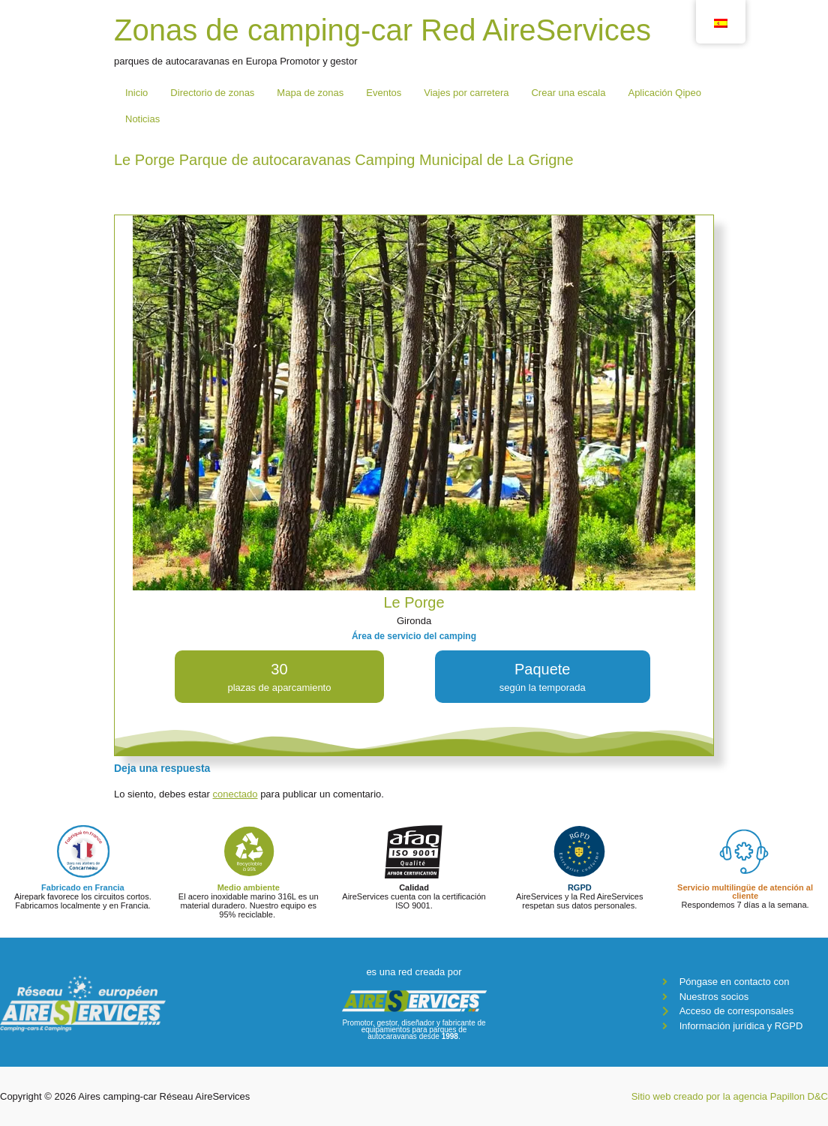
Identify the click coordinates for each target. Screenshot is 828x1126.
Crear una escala (568, 92)
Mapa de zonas (310, 92)
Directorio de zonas (212, 92)
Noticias (142, 119)
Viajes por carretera (466, 92)
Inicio (136, 92)
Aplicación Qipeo (664, 92)
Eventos (383, 92)
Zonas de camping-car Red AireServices (382, 30)
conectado (235, 794)
